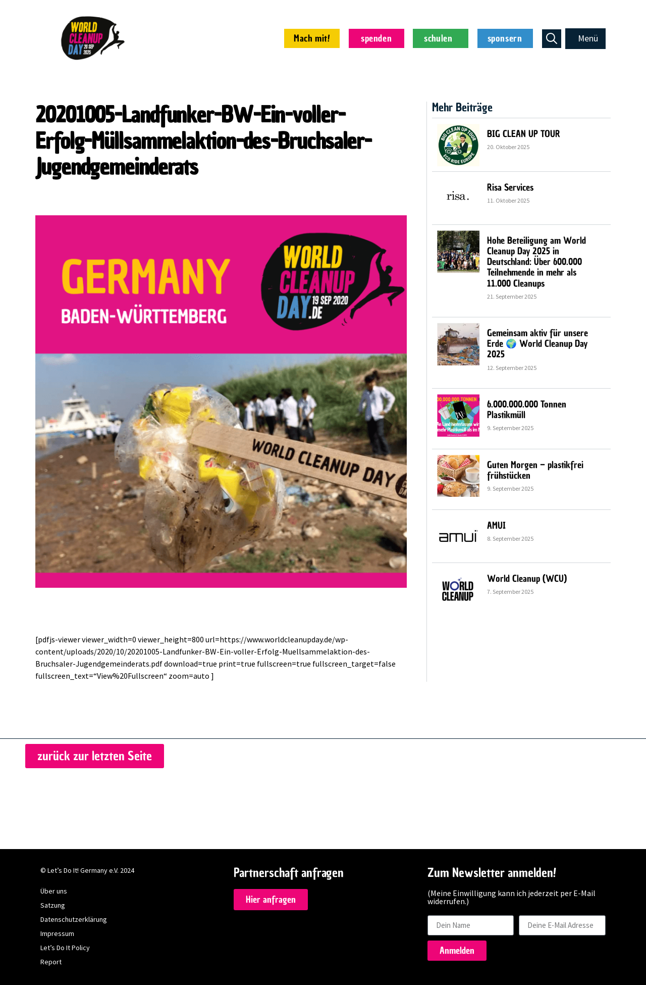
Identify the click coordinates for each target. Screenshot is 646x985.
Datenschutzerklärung (73, 917)
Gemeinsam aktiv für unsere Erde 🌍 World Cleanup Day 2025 (537, 342)
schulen (440, 38)
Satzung (52, 903)
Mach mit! (312, 38)
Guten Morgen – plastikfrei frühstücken (535, 468)
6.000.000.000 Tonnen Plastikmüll (526, 408)
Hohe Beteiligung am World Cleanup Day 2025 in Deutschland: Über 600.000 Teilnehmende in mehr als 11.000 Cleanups (536, 260)
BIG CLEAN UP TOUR (523, 132)
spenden (376, 38)
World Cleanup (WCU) (527, 577)
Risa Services (510, 186)
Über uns (53, 889)
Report (51, 960)
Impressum (57, 931)
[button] (585, 38)
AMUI (496, 524)
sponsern (505, 38)
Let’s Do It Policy (65, 946)
